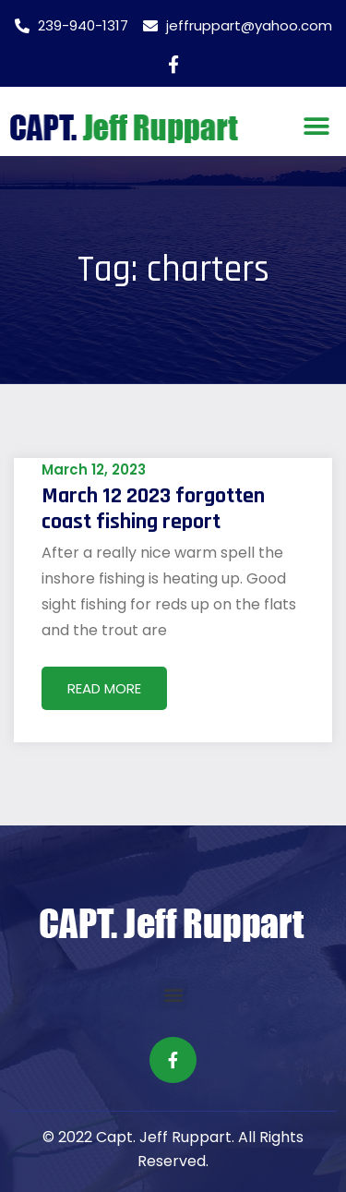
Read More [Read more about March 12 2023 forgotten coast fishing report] (104, 688)
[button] (316, 126)
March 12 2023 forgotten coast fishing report (153, 509)
